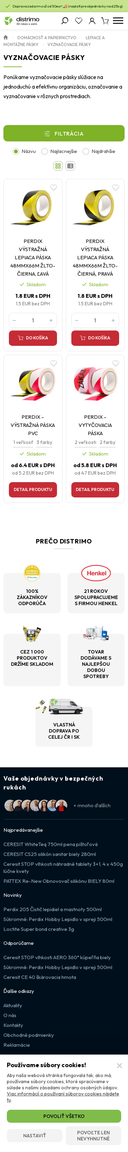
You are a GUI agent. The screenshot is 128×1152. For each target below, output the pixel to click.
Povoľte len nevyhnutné (93, 1136)
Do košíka (37, 337)
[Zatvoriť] (119, 1066)
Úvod (5, 36)
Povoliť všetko (64, 1116)
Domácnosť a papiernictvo (46, 37)
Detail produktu (33, 489)
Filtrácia (69, 133)
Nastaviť (34, 1136)
